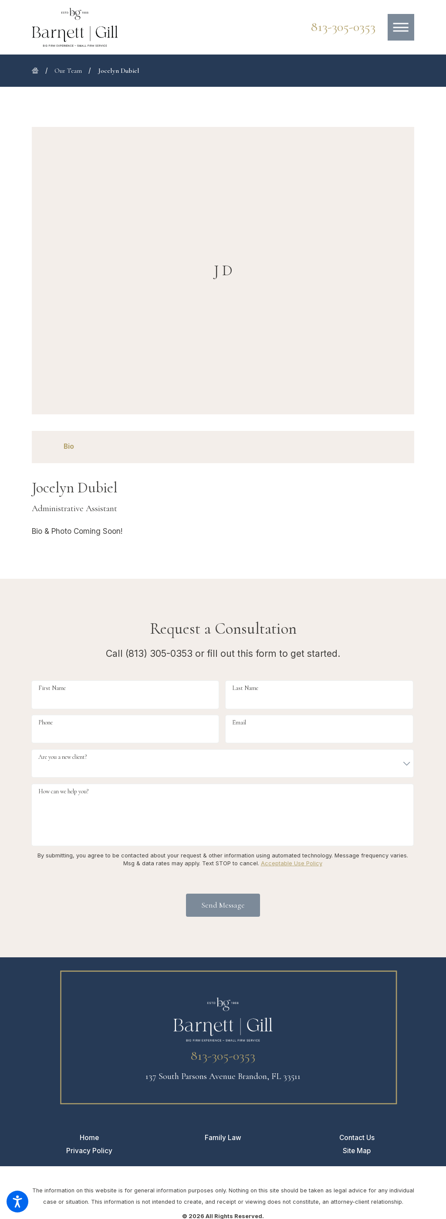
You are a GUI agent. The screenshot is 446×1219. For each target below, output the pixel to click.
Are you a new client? (62, 757)
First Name (52, 688)
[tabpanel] (223, 509)
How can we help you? (63, 791)
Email (239, 722)
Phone (45, 722)
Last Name (245, 688)
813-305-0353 (343, 27)
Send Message (223, 905)
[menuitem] (89, 1137)
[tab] (69, 447)
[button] (17, 1201)
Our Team (68, 71)
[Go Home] (38, 70)
